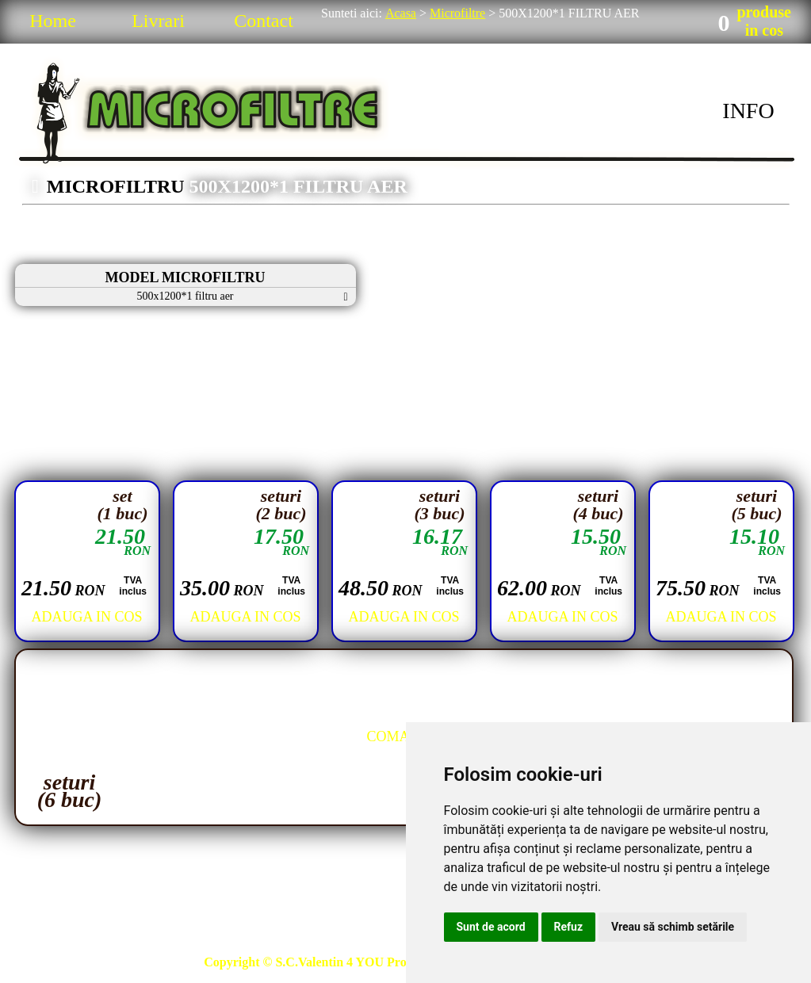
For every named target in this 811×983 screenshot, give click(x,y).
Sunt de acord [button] (491, 926)
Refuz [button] (568, 926)
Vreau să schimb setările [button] (672, 926)
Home (52, 20)
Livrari (158, 20)
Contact (263, 20)
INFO (748, 110)
